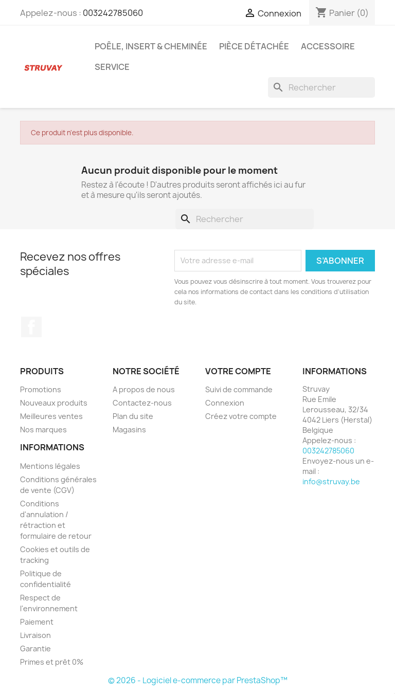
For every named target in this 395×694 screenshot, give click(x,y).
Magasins (129, 429)
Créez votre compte (241, 416)
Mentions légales (50, 466)
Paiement (36, 622)
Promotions (40, 389)
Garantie (35, 648)
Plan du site (133, 416)
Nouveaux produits (53, 403)
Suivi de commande (239, 389)
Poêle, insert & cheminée (151, 46)
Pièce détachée (254, 46)
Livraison (35, 635)
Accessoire (328, 46)
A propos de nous (144, 389)
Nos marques (43, 429)
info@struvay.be (331, 481)
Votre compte (238, 371)
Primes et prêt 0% (51, 662)
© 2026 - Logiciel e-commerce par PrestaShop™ (198, 680)
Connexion (224, 403)
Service (112, 66)
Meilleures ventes (51, 416)
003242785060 (113, 13)
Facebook (31, 327)
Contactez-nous (142, 403)
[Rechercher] (321, 87)
